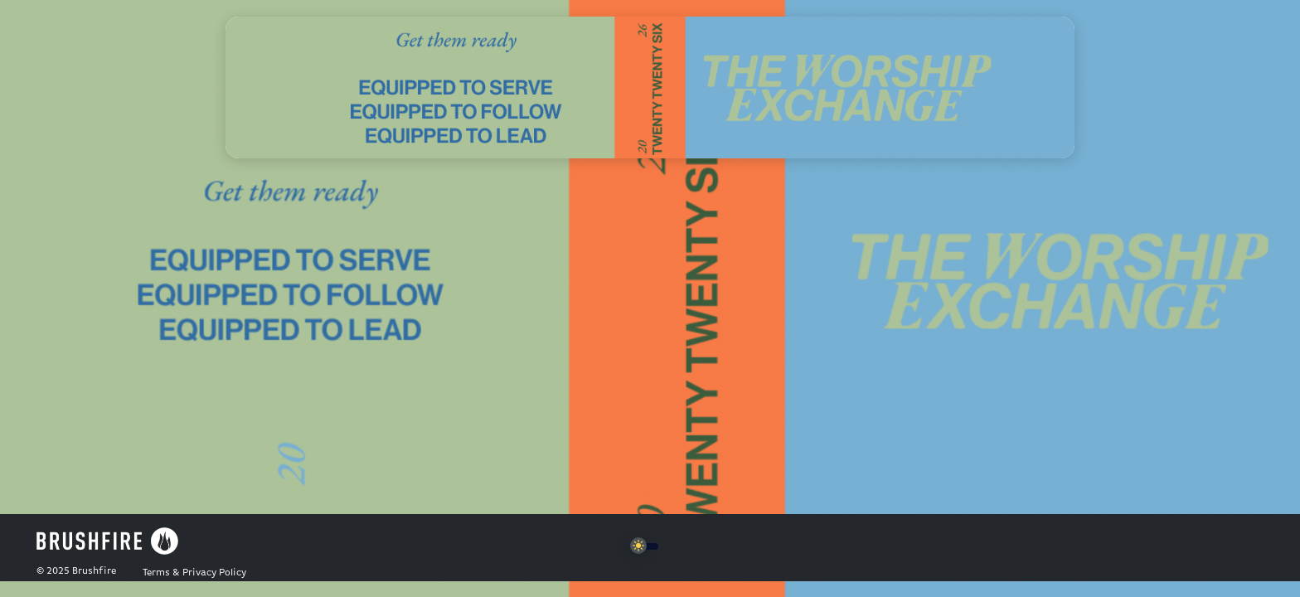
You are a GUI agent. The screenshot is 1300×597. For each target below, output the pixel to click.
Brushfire (94, 571)
